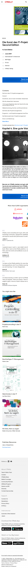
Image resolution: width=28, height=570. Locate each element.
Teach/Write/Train (6, 472)
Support (4, 496)
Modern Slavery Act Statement (8, 566)
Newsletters (4, 501)
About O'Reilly (6, 469)
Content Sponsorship (7, 491)
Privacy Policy (5, 503)
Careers (3, 474)
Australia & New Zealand (8, 513)
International (5, 511)
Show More (5, 121)
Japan (3, 516)
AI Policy (3, 506)
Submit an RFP (5, 486)
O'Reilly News (5, 477)
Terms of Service (5, 563)
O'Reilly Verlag (9, 68)
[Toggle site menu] (2, 2)
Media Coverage (6, 479)
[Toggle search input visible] (26, 2)
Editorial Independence (7, 564)
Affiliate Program (6, 484)
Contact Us (4, 499)
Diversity (3, 488)
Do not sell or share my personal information (12, 555)
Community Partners (7, 481)
